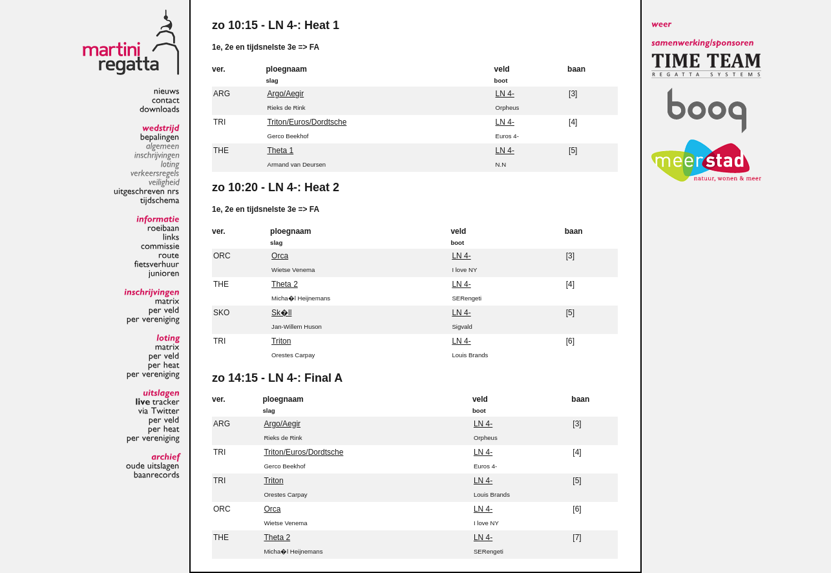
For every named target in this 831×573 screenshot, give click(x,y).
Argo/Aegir (285, 93)
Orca (279, 255)
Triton (281, 341)
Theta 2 (284, 284)
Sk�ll (281, 312)
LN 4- (505, 93)
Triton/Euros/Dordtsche (306, 122)
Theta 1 (280, 150)
